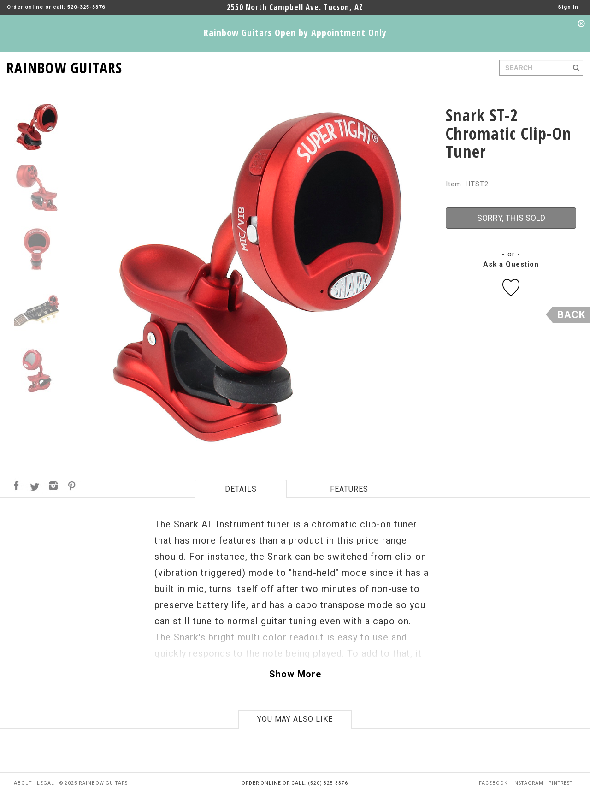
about (23, 783)
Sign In (568, 7)
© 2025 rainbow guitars (93, 783)
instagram (528, 783)
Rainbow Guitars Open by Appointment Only (295, 32)
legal (45, 783)
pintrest (560, 783)
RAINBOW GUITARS (64, 66)
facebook (493, 783)
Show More (295, 674)
